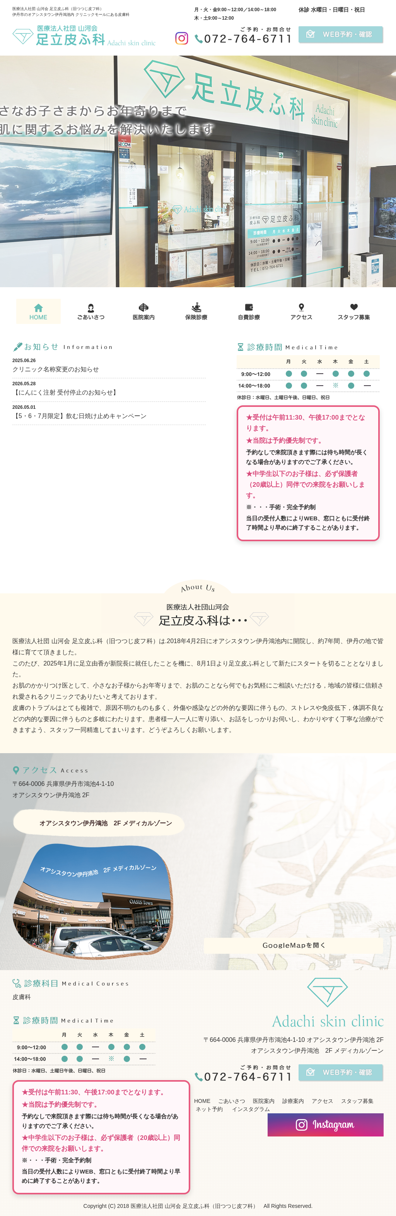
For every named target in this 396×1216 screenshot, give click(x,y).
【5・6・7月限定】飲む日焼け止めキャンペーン (79, 416)
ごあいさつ (231, 1101)
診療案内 (293, 1101)
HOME (202, 1101)
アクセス (322, 1101)
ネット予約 (208, 1109)
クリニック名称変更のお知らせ (55, 369)
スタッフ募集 (357, 1101)
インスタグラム (250, 1109)
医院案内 (264, 1101)
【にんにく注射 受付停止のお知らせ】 (65, 392)
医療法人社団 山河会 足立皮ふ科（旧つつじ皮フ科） (194, 1206)
